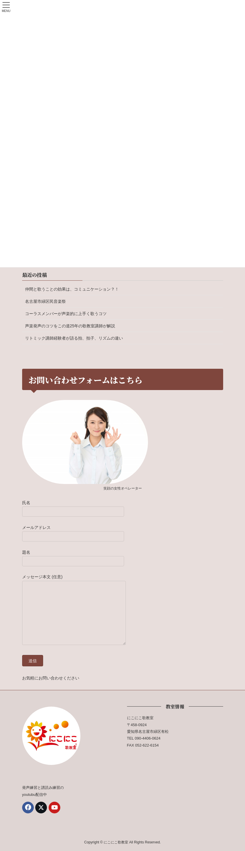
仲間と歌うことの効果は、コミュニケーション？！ (72, 289)
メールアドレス (73, 531)
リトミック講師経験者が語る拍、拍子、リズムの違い (74, 338)
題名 (73, 556)
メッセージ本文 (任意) (74, 610)
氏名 (73, 506)
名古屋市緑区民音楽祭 (45, 301)
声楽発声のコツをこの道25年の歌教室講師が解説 (70, 326)
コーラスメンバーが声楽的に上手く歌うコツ (66, 313)
